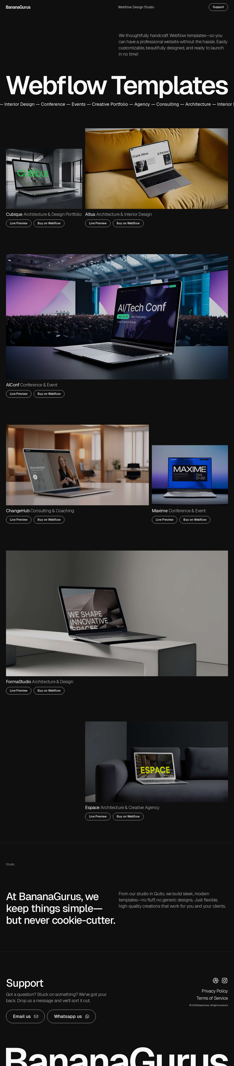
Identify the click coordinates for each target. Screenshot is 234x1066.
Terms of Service (212, 998)
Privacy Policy (215, 991)
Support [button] (218, 7)
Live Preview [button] (18, 223)
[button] (25, 1016)
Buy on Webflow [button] (49, 223)
